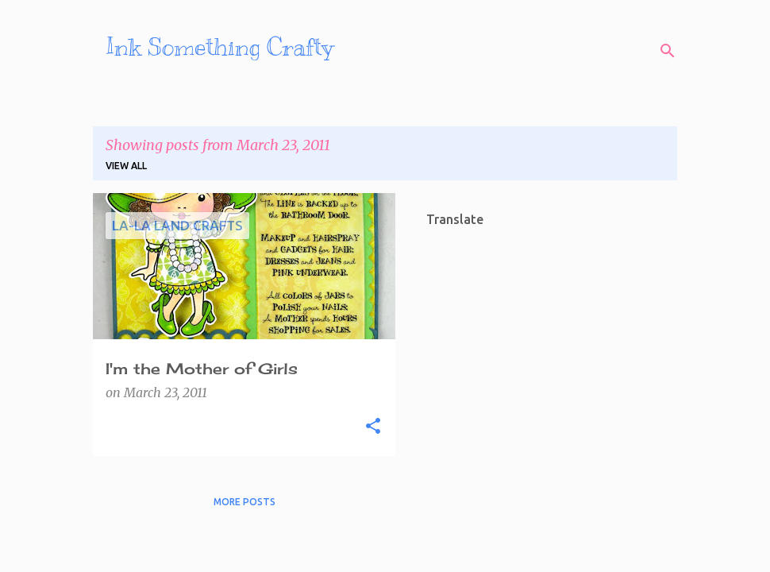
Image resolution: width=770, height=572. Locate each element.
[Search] (667, 51)
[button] (373, 426)
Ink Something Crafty (219, 47)
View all (126, 165)
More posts (244, 502)
